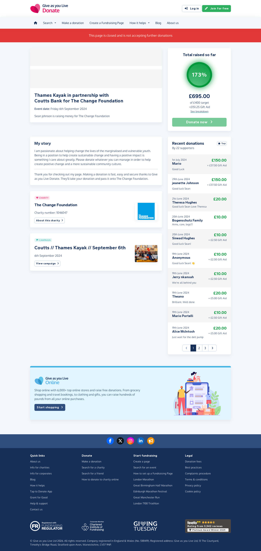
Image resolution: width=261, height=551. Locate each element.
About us (172, 22)
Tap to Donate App (41, 490)
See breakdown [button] (199, 110)
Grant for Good (38, 496)
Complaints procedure (198, 472)
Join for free (216, 9)
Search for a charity (93, 466)
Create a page (141, 460)
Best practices (193, 466)
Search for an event (144, 466)
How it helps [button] (137, 22)
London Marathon (143, 478)
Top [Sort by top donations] (222, 142)
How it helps (37, 484)
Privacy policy (193, 484)
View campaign (47, 262)
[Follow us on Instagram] (130, 442)
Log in (191, 9)
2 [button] (199, 347)
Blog (157, 22)
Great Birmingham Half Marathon (152, 484)
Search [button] (47, 22)
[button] (146, 210)
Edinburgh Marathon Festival (150, 490)
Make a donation (72, 22)
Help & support (39, 502)
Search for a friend (92, 472)
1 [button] (194, 347)
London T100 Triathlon (146, 502)
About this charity (49, 219)
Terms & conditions (196, 478)
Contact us (36, 508)
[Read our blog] (150, 442)
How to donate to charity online (100, 478)
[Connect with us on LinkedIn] (140, 442)
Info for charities (39, 466)
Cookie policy (193, 490)
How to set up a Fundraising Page (153, 472)
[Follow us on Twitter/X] (120, 442)
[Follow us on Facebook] (110, 442)
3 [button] (205, 347)
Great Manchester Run (146, 496)
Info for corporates (41, 472)
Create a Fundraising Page (106, 22)
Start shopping (50, 406)
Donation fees (193, 460)
